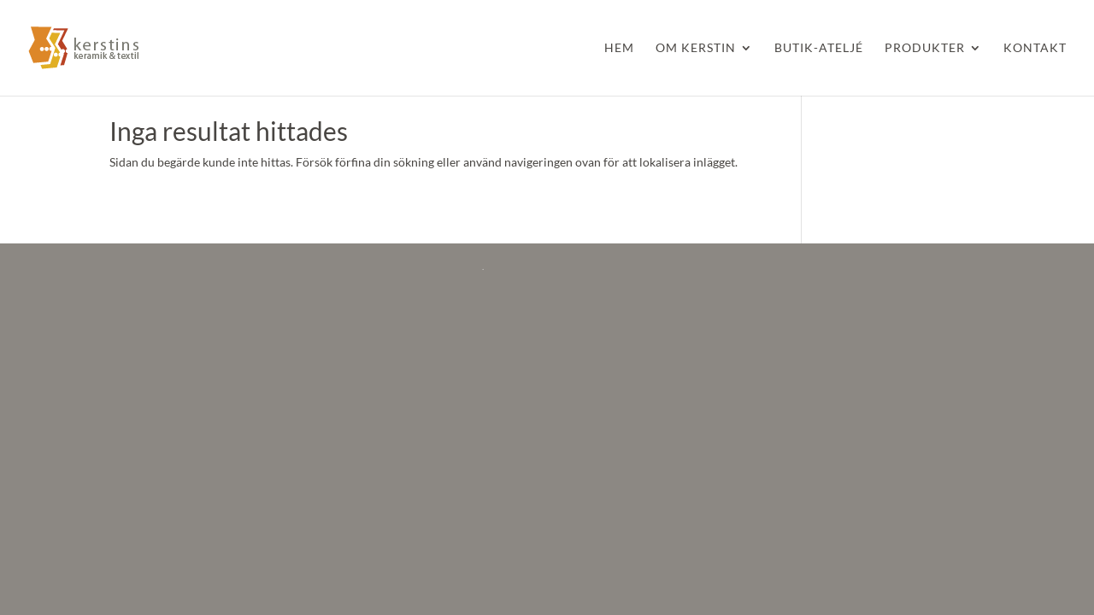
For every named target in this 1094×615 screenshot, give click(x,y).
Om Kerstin (696, 48)
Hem (619, 48)
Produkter (925, 48)
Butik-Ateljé (818, 48)
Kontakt (1035, 48)
